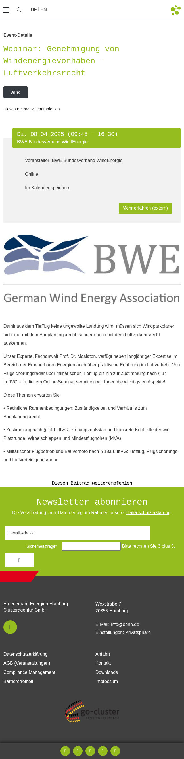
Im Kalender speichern (47, 187)
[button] (10, 627)
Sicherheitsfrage (32, 546)
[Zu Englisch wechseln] (44, 9)
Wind (16, 92)
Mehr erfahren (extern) (145, 208)
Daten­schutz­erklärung (148, 512)
